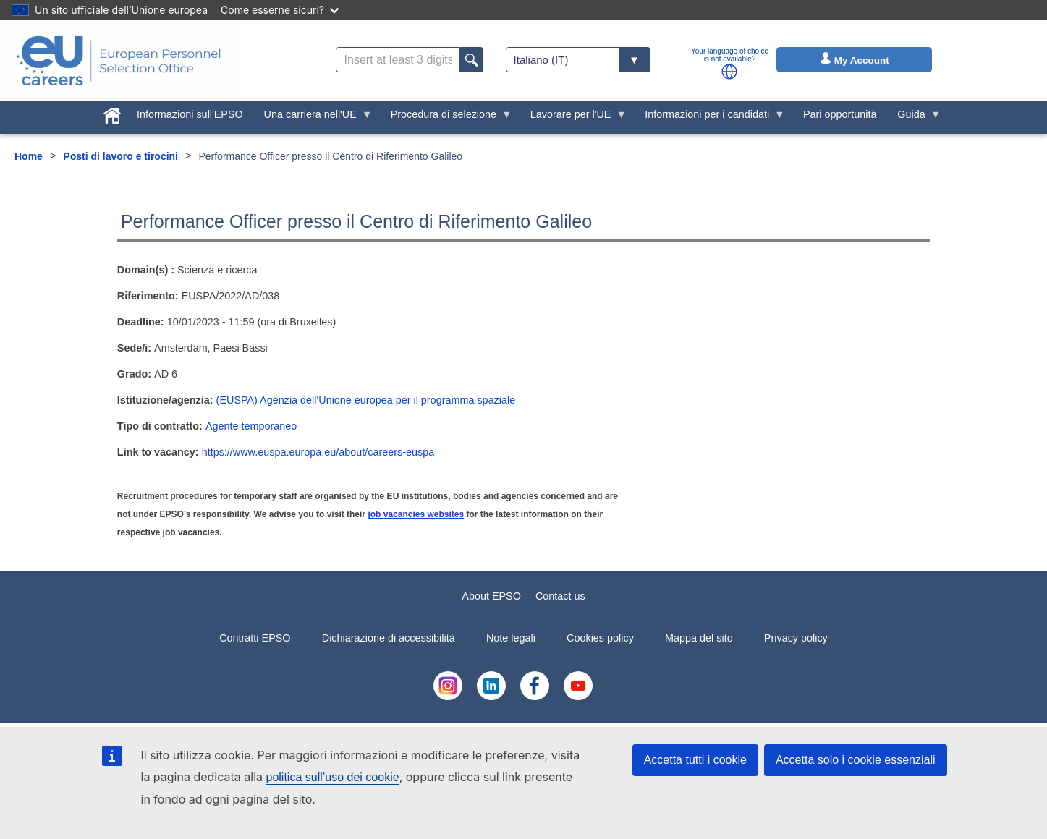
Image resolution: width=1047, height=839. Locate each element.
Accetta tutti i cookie (695, 760)
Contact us (560, 596)
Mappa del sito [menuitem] (699, 638)
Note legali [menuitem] (510, 638)
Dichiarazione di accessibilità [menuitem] (388, 638)
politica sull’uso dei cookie (332, 777)
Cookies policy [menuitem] (600, 638)
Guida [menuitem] (914, 117)
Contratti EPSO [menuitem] (254, 638)
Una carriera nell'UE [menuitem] (312, 117)
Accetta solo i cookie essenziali (856, 760)
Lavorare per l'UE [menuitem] (573, 117)
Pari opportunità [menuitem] (840, 114)
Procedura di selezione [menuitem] (446, 117)
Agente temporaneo (251, 426)
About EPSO (491, 596)
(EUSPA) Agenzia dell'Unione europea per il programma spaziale (366, 400)
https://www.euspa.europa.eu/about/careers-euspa (318, 452)
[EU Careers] (118, 60)
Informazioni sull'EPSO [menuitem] (190, 114)
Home (28, 156)
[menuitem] (112, 112)
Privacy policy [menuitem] (796, 638)
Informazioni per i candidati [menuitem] (710, 117)
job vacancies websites (416, 514)
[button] (729, 71)
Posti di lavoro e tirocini (120, 156)
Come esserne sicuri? (280, 10)
